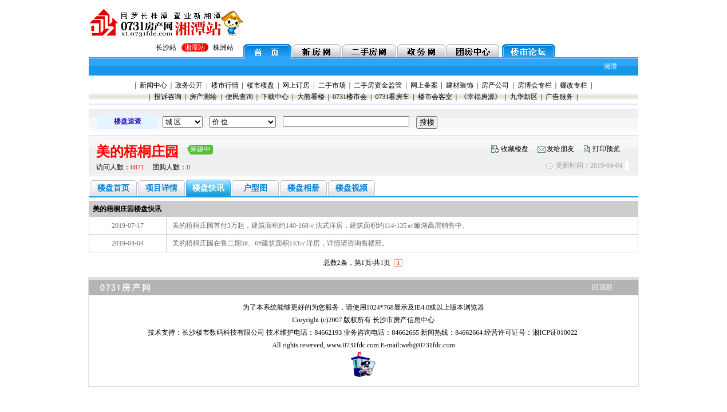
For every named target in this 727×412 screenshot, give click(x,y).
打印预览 (606, 149)
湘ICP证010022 (555, 332)
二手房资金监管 (378, 85)
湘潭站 (194, 47)
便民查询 (239, 97)
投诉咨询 (167, 97)
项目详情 (161, 188)
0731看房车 (392, 97)
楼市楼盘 (260, 85)
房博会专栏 (534, 85)
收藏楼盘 (514, 149)
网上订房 (296, 85)
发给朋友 (560, 149)
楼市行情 (225, 85)
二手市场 (332, 85)
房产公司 (495, 85)
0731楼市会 (350, 97)
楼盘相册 (303, 188)
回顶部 (602, 287)
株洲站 (223, 47)
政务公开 (189, 85)
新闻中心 (153, 85)
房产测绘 (203, 97)
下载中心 (275, 97)
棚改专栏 (573, 85)
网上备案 (424, 85)
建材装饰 (459, 85)
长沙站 (166, 47)
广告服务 (559, 97)
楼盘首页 (113, 188)
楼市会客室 (435, 97)
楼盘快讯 (208, 188)
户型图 (255, 188)
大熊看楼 (311, 97)
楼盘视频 (351, 188)
